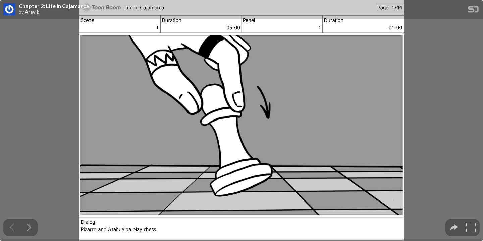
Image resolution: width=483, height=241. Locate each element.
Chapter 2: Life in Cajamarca (54, 6)
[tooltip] (454, 227)
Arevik (32, 12)
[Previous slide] (11, 227)
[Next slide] (29, 227)
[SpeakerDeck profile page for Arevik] (9, 9)
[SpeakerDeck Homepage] (473, 10)
